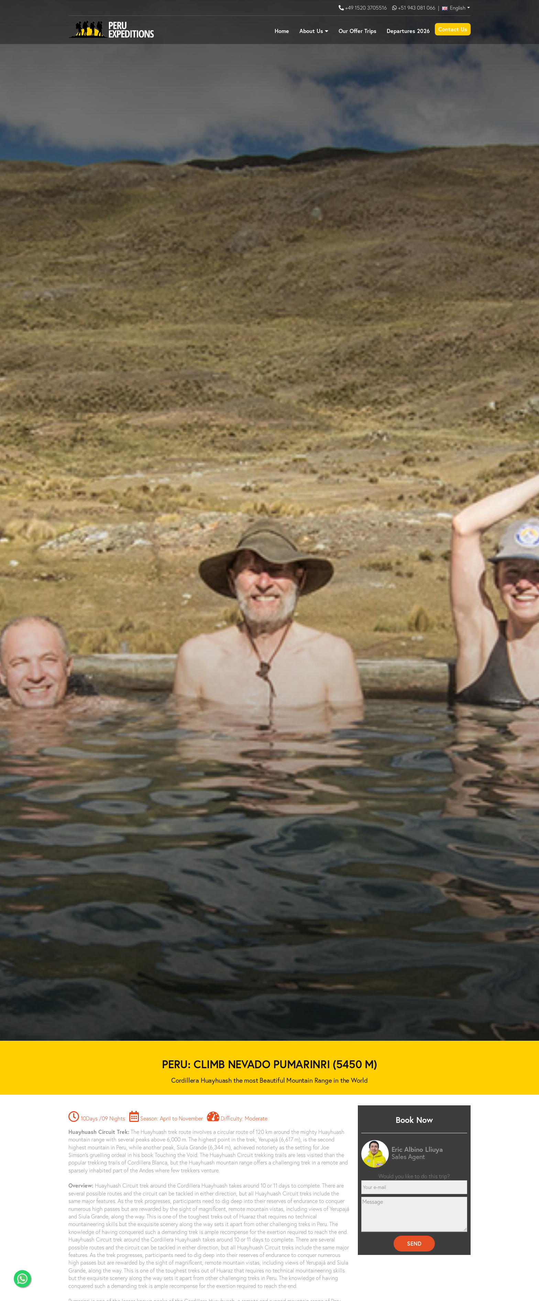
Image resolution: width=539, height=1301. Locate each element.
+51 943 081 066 (416, 7)
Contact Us (452, 29)
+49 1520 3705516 (366, 7)
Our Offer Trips (357, 30)
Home (282, 30)
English (453, 7)
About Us (311, 30)
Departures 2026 (408, 30)
